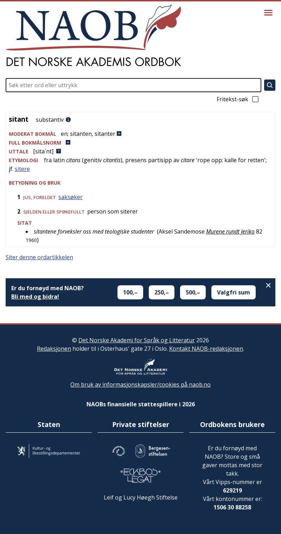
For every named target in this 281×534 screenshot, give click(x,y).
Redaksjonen (54, 348)
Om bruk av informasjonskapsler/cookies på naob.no (140, 384)
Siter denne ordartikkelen (39, 257)
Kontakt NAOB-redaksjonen (206, 348)
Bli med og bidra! (35, 296)
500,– (193, 292)
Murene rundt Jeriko (230, 231)
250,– (161, 292)
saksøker (70, 197)
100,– (130, 292)
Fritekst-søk (238, 99)
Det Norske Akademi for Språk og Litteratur (136, 340)
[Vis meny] (268, 13)
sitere (22, 169)
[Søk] (269, 85)
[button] (140, 133)
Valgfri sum (233, 292)
